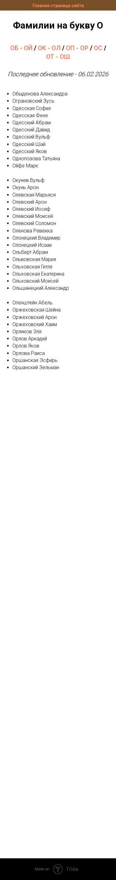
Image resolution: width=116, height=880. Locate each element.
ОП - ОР (77, 48)
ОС (98, 48)
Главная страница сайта (58, 5)
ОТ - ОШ (58, 56)
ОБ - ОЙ (21, 48)
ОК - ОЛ (49, 48)
